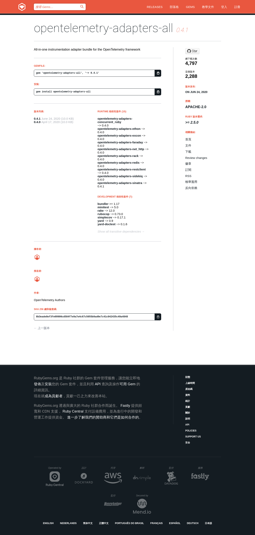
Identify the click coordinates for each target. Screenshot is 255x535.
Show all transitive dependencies (119, 231)
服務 (203, 467)
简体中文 (88, 523)
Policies (190, 430)
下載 (188, 151)
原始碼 (188, 389)
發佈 (37, 384)
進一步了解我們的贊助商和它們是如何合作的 (103, 417)
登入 (224, 7)
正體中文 (104, 523)
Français (156, 523)
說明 (187, 418)
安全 (187, 442)
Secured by (143, 495)
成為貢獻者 (54, 396)
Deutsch (192, 523)
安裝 (48, 384)
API (187, 424)
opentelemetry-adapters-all (103, 28)
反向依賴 (191, 188)
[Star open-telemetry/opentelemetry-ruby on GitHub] (192, 51)
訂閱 (188, 169)
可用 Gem (127, 384)
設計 (87, 467)
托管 (116, 467)
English (48, 523)
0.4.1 (37, 118)
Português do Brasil (129, 523)
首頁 (188, 139)
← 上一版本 (42, 328)
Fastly (125, 406)
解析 (145, 467)
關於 (187, 412)
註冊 (237, 7)
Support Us (193, 436)
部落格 (174, 7)
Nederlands (68, 523)
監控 (174, 467)
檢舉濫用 (191, 181)
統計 (187, 401)
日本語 (208, 523)
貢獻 (187, 407)
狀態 (187, 377)
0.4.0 (37, 122)
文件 (188, 145)
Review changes (196, 157)
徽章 (188, 163)
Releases (155, 7)
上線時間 (190, 383)
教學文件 (208, 7)
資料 (187, 395)
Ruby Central (73, 411)
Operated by (56, 469)
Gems (190, 7)
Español (174, 523)
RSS (188, 176)
